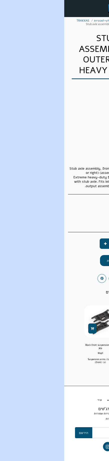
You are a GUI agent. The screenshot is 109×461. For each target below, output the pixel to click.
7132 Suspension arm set (73, 345)
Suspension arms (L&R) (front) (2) (36, 361)
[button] (103, 8)
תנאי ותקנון (64, 419)
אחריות (46, 419)
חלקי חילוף (66, 21)
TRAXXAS (18, 21)
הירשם (19, 432)
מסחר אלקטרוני (87, 21)
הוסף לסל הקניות (54, 260)
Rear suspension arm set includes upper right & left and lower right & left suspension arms (73, 360)
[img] (73, 321)
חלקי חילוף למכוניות (42, 21)
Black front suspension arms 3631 (36, 346)
